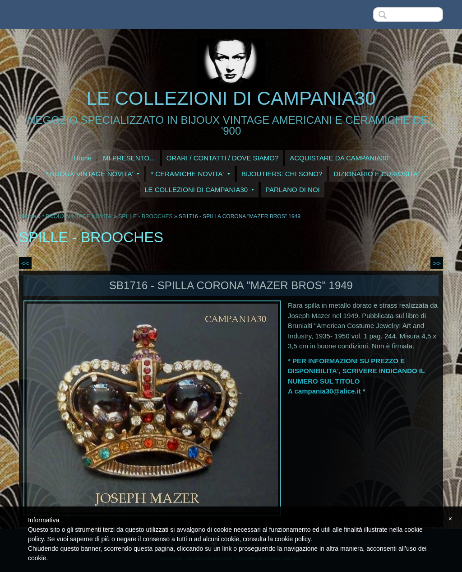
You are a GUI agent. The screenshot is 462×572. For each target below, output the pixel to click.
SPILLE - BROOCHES (146, 216)
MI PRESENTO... (129, 158)
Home (83, 158)
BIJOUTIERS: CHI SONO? (281, 174)
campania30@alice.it (327, 391)
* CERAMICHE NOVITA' (190, 174)
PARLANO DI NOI (292, 189)
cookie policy (292, 539)
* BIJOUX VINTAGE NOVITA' (92, 174)
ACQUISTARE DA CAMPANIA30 (339, 158)
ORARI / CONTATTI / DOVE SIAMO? (222, 158)
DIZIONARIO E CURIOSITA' (376, 174)
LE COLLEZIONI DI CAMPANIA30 (230, 98)
